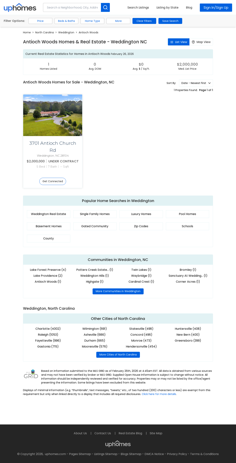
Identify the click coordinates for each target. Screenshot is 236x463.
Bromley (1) (188, 270)
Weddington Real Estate (48, 214)
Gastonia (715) (48, 346)
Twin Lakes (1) (141, 270)
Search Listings (138, 7)
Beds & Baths (66, 21)
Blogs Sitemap (131, 454)
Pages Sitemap (80, 454)
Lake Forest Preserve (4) (48, 270)
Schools (187, 226)
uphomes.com (55, 454)
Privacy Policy (177, 454)
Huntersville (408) (188, 329)
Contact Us (103, 433)
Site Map (156, 433)
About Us (81, 433)
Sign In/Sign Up (216, 7)
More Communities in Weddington (118, 291)
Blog (189, 7)
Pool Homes (187, 214)
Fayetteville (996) (48, 340)
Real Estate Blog (131, 433)
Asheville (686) (95, 335)
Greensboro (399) (188, 340)
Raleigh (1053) (48, 335)
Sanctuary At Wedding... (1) (188, 276)
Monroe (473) (141, 340)
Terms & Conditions (204, 454)
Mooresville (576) (94, 346)
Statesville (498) (141, 329)
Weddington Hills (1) (94, 276)
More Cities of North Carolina (118, 354)
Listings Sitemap (105, 454)
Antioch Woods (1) (48, 282)
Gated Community (94, 226)
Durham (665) (94, 340)
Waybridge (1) (141, 276)
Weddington (66, 32)
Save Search (170, 21)
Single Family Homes (95, 214)
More (118, 21)
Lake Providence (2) (48, 276)
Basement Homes (49, 226)
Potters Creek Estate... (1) (94, 270)
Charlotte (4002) (48, 329)
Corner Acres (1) (188, 282)
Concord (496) (141, 335)
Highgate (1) (95, 282)
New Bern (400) (188, 335)
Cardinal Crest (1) (141, 282)
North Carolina (44, 32)
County (48, 238)
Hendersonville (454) (141, 346)
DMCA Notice (154, 454)
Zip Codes (141, 226)
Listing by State (167, 7)
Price (40, 21)
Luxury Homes (141, 214)
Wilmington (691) (94, 329)
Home (27, 32)
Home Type (92, 21)
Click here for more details (159, 394)
